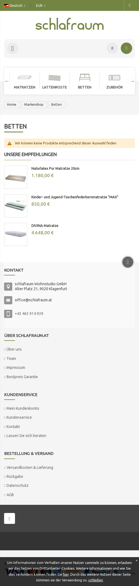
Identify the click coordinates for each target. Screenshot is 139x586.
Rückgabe (15, 476)
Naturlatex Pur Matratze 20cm (55, 168)
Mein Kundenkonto (23, 408)
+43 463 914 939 (29, 313)
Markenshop (33, 104)
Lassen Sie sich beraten (26, 435)
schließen (95, 580)
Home (11, 104)
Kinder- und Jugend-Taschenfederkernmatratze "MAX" (74, 197)
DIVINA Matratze (44, 225)
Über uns (14, 349)
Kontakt (13, 426)
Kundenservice (19, 417)
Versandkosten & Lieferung (30, 467)
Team (11, 358)
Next (129, 81)
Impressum (16, 367)
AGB (10, 495)
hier (66, 574)
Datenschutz (18, 485)
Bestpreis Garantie (22, 377)
